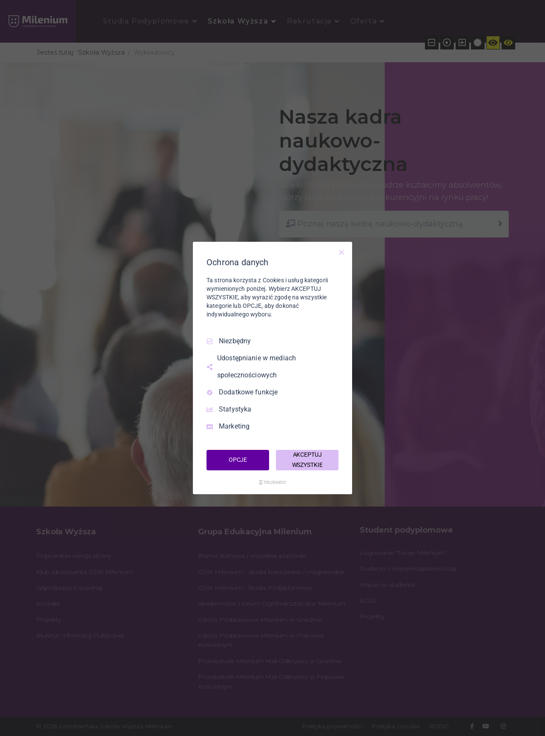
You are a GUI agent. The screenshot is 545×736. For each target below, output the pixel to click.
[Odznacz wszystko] (341, 252)
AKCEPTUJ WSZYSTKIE (307, 459)
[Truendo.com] (272, 482)
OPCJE (238, 459)
